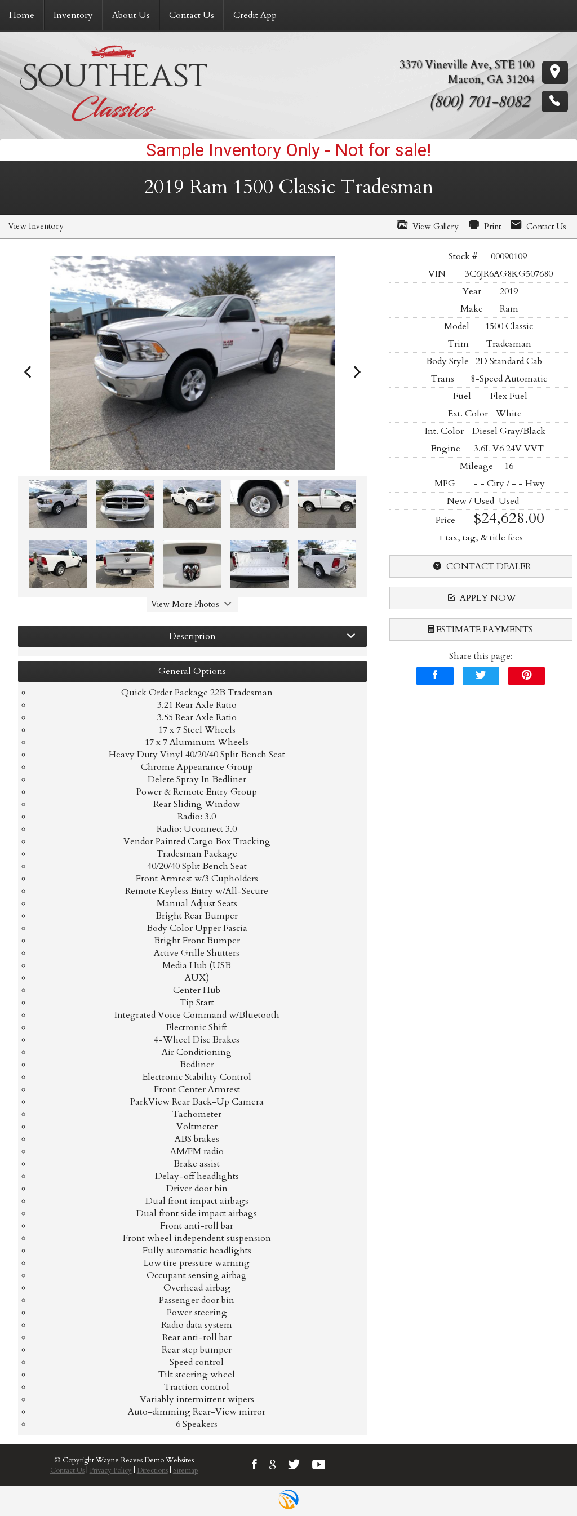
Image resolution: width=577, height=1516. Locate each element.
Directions (152, 1470)
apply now (480, 598)
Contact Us (67, 1470)
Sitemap (185, 1470)
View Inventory (36, 226)
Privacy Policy (111, 1470)
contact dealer (480, 566)
